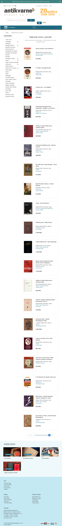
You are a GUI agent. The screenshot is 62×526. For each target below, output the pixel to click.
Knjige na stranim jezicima (11, 62)
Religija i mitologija (9, 85)
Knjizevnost (8, 64)
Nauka (6, 71)
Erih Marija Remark (40, 383)
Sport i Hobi (8, 90)
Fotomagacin (35, 499)
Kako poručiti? (7, 487)
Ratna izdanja (45, 458)
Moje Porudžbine (8, 499)
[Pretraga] (31, 20)
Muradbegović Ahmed (41, 325)
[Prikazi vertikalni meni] (5, 27)
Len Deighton (39, 94)
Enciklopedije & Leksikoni (11, 51)
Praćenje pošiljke (8, 502)
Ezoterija (7, 54)
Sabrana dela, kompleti (10, 87)
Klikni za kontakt (14, 515)
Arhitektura (8, 43)
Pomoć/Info (6, 486)
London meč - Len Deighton (43, 87)
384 (45, 435)
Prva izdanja (7, 458)
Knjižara (6, 489)
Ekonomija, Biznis (9, 49)
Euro (51, 5)
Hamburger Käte (39, 248)
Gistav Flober (39, 74)
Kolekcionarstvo (9, 66)
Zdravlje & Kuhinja (9, 96)
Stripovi (7, 92)
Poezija (37, 169)
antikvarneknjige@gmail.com (15, 513)
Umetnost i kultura (9, 94)
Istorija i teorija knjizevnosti (42, 131)
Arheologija (8, 41)
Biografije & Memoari (10, 47)
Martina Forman (39, 152)
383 (43, 435)
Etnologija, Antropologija (11, 52)
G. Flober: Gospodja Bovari (43, 67)
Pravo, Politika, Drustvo (10, 79)
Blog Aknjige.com (36, 496)
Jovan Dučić (38, 171)
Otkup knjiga (35, 501)
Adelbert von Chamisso (41, 113)
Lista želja (6, 501)
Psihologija (8, 81)
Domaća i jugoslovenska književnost (44, 53)
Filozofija (7, 56)
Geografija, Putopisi (10, 58)
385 (47, 435)
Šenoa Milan (39, 229)
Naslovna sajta (7, 483)
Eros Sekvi (38, 306)
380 (37, 435)
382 (41, 435)
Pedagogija (8, 75)
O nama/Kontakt (7, 484)
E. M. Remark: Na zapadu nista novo (46, 377)
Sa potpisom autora (28, 458)
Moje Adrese (7, 498)
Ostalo (6, 73)
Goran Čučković (39, 210)
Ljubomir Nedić (39, 132)
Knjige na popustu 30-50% (10, 472)
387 (51, 435)
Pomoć (46, 5)
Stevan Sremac (39, 55)
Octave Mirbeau (39, 190)
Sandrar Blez (39, 345)
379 (35, 435)
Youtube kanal (35, 502)
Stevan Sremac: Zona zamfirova (44, 48)
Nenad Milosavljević (40, 422)
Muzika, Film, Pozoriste (10, 68)
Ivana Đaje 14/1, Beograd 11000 (12, 512)
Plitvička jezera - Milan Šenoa (44, 222)
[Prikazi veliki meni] (34, 27)
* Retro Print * (8, 39)
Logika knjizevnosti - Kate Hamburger (46, 241)
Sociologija (8, 88)
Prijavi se (40, 5)
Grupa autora (39, 268)
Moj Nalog (6, 496)
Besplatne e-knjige (36, 498)
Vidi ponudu (8, 454)
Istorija (7, 60)
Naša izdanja (8, 70)
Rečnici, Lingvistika (9, 83)
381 (39, 435)
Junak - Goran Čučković (42, 203)
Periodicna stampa (9, 77)
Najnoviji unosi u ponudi (17, 32)
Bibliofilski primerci (9, 45)
